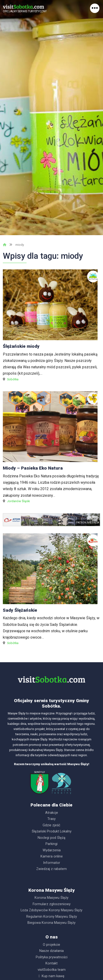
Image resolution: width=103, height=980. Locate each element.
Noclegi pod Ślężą (51, 838)
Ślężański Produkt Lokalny (52, 831)
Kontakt (51, 963)
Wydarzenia (52, 850)
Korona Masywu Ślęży (51, 898)
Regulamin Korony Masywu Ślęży (51, 917)
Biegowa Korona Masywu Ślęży (51, 923)
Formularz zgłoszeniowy (52, 904)
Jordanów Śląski (18, 501)
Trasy (51, 819)
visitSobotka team (52, 970)
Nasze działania (51, 951)
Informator (51, 863)
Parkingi (51, 844)
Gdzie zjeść (51, 825)
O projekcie (51, 945)
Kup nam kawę (53, 976)
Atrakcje (51, 813)
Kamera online (51, 856)
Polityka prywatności (51, 957)
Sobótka (12, 379)
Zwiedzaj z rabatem (51, 869)
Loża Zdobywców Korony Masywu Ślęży (51, 910)
